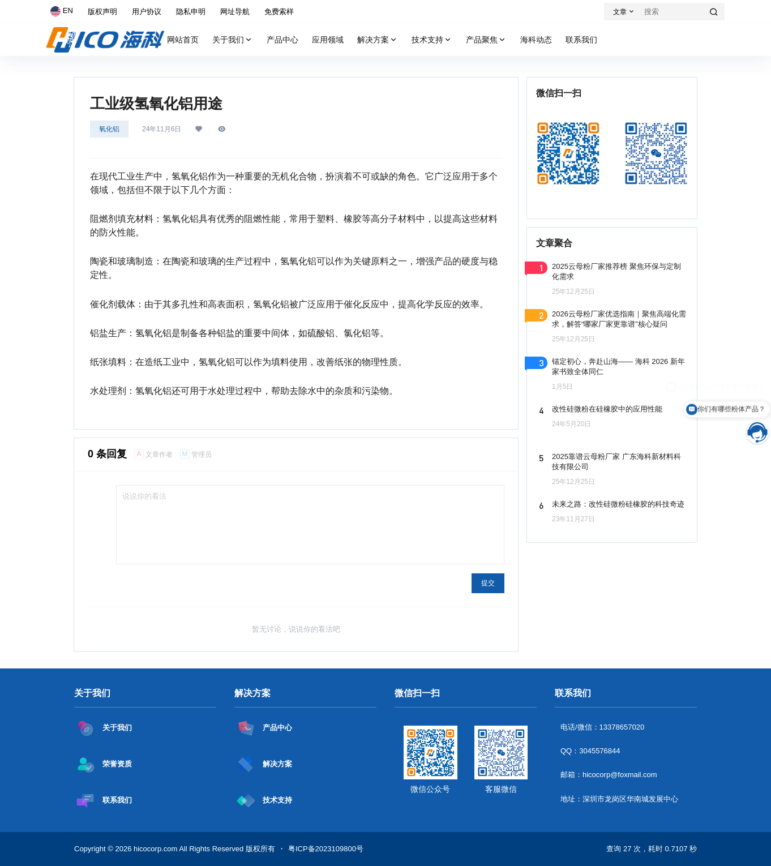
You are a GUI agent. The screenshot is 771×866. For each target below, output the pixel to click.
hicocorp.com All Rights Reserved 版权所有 (203, 848)
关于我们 (232, 40)
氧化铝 (109, 129)
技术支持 (432, 40)
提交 (488, 583)
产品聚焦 (486, 40)
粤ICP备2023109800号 (325, 848)
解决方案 (377, 40)
